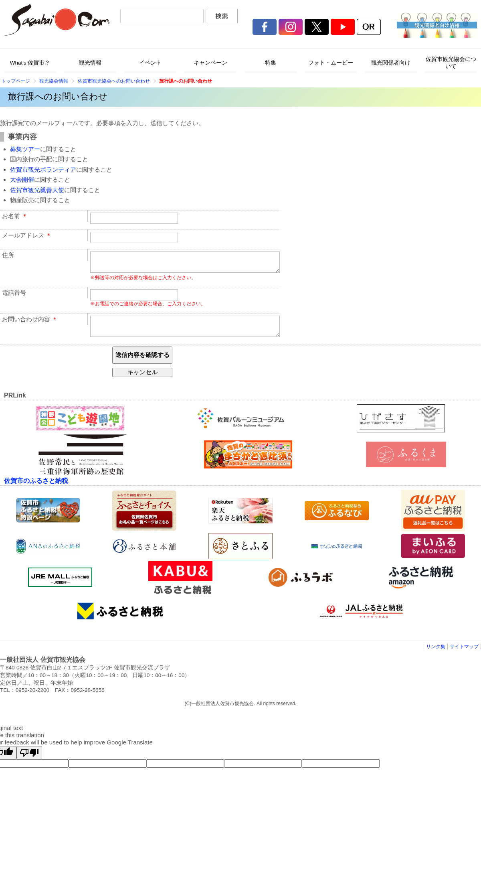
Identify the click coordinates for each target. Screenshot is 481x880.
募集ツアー (25, 149)
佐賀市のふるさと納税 (36, 488)
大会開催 (22, 179)
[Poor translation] (29, 759)
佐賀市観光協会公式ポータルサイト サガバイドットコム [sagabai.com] (56, 20)
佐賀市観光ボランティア (43, 169)
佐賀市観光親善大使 (37, 190)
